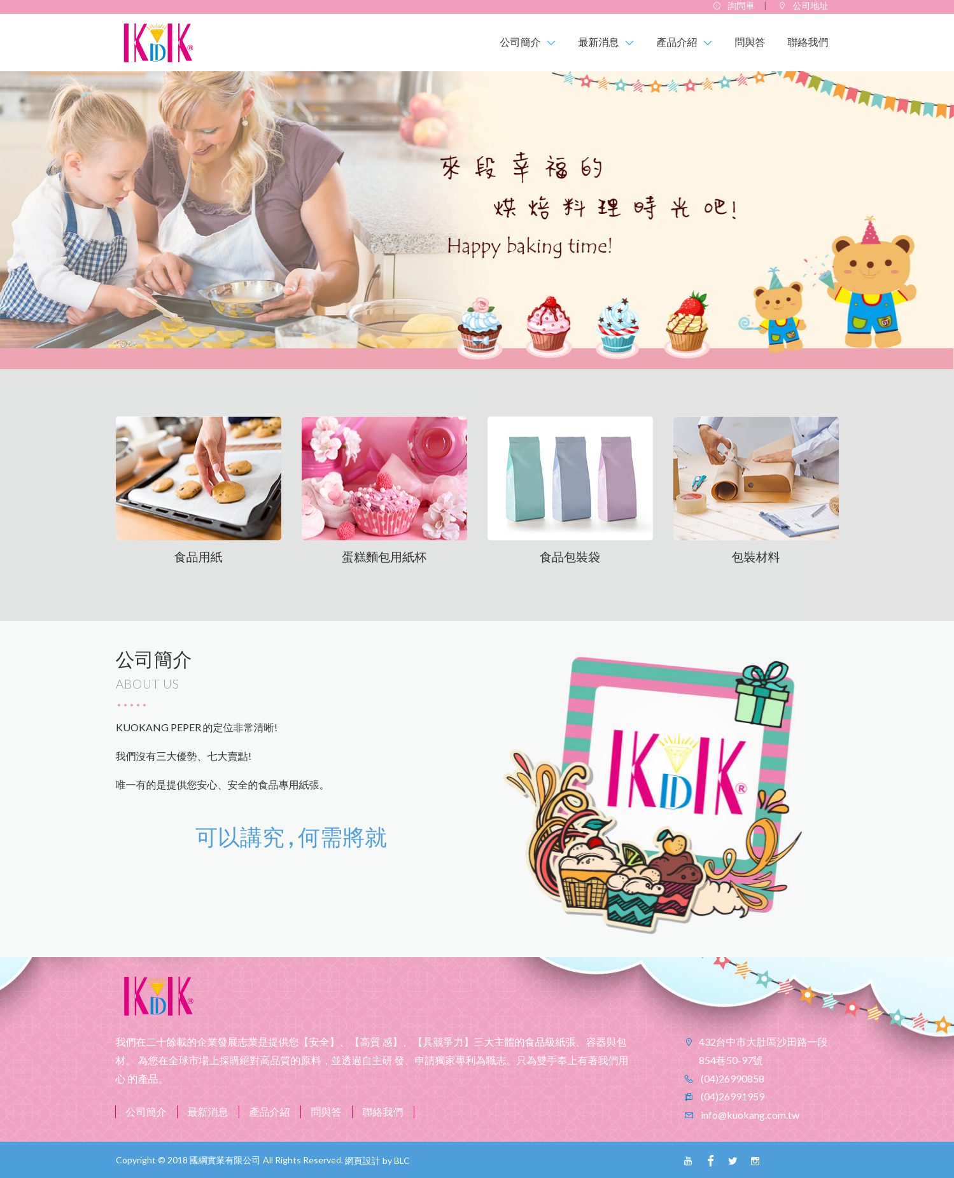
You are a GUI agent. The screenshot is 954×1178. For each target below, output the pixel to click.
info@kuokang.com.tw (749, 1115)
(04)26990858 (731, 1078)
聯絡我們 (383, 1111)
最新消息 (208, 1111)
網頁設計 (363, 1160)
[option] (477, 220)
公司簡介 (146, 1111)
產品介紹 (269, 1111)
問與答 (326, 1111)
